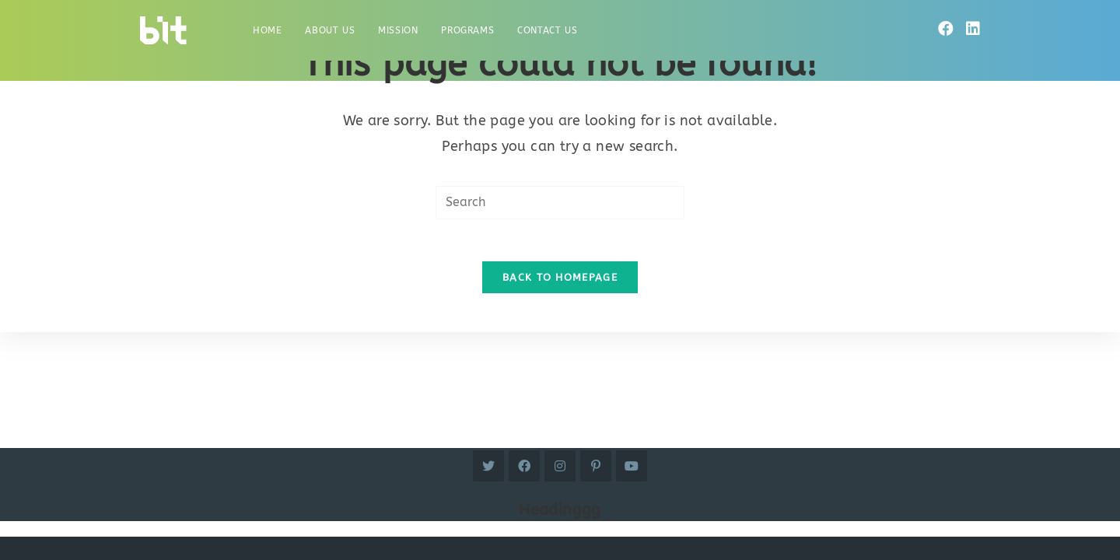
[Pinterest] (595, 465)
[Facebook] (946, 29)
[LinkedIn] (973, 29)
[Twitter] (488, 465)
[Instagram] (560, 465)
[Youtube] (631, 465)
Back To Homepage (560, 282)
